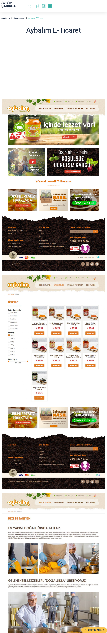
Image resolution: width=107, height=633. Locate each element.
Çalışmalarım (19, 18)
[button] (94, 630)
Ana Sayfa (5, 18)
